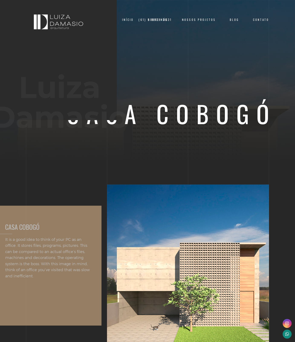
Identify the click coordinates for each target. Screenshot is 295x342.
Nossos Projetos (199, 20)
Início (128, 20)
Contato (261, 20)
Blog (234, 20)
